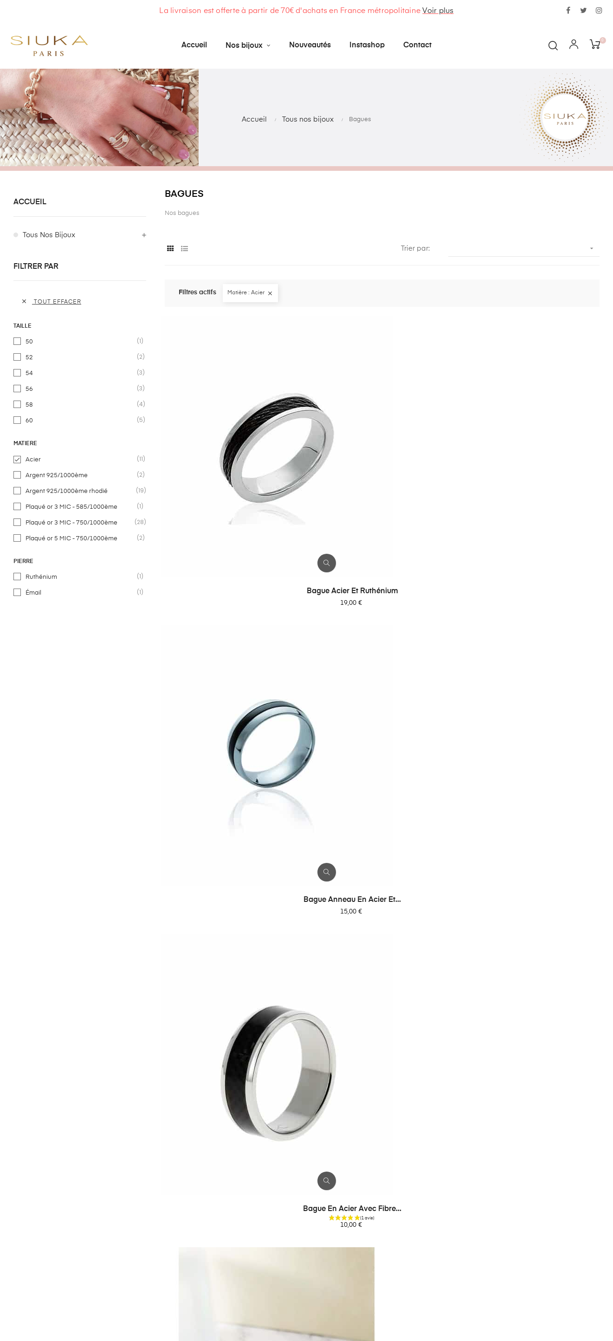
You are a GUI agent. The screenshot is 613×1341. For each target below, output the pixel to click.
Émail (80, 593)
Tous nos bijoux (49, 235)
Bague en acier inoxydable (533, 881)
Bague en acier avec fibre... (533, 479)
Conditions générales (298, 1263)
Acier (80, 459)
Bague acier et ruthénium (231, 479)
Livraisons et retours (296, 1247)
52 (80, 357)
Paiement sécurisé (293, 1280)
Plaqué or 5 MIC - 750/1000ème (80, 538)
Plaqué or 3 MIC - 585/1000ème (80, 507)
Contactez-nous (289, 1230)
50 (80, 341)
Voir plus (437, 11)
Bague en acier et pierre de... (382, 680)
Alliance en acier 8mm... (382, 1078)
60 (80, 420)
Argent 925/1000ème (80, 475)
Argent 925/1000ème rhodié (80, 491)
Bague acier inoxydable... (382, 881)
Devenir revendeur (293, 1313)
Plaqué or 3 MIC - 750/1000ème (80, 522)
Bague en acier (533, 680)
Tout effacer (51, 301)
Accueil (29, 202)
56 (80, 389)
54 (80, 373)
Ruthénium (80, 577)
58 (80, 405)
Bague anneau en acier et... (382, 479)
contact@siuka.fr (446, 1227)
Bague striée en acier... (231, 881)
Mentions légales (291, 1297)
